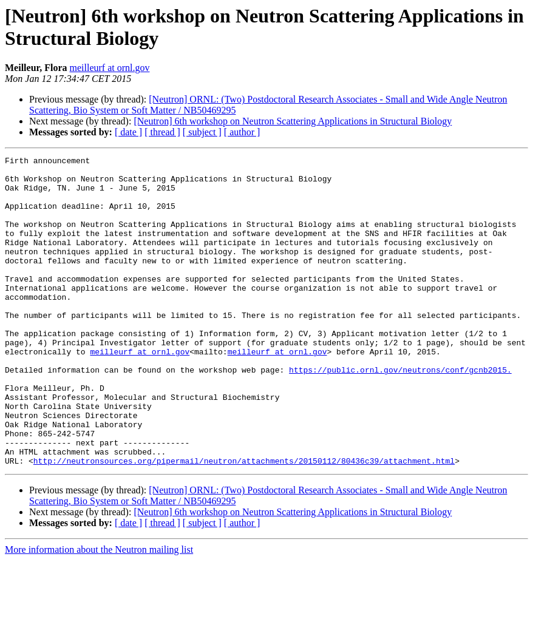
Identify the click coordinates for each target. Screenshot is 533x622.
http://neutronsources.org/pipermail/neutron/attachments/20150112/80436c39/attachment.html (244, 522)
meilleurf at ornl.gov (110, 68)
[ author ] (242, 132)
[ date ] (128, 132)
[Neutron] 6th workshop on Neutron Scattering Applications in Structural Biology (293, 121)
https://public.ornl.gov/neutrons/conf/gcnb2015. (400, 413)
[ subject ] (202, 132)
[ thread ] (162, 132)
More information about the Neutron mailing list (99, 611)
